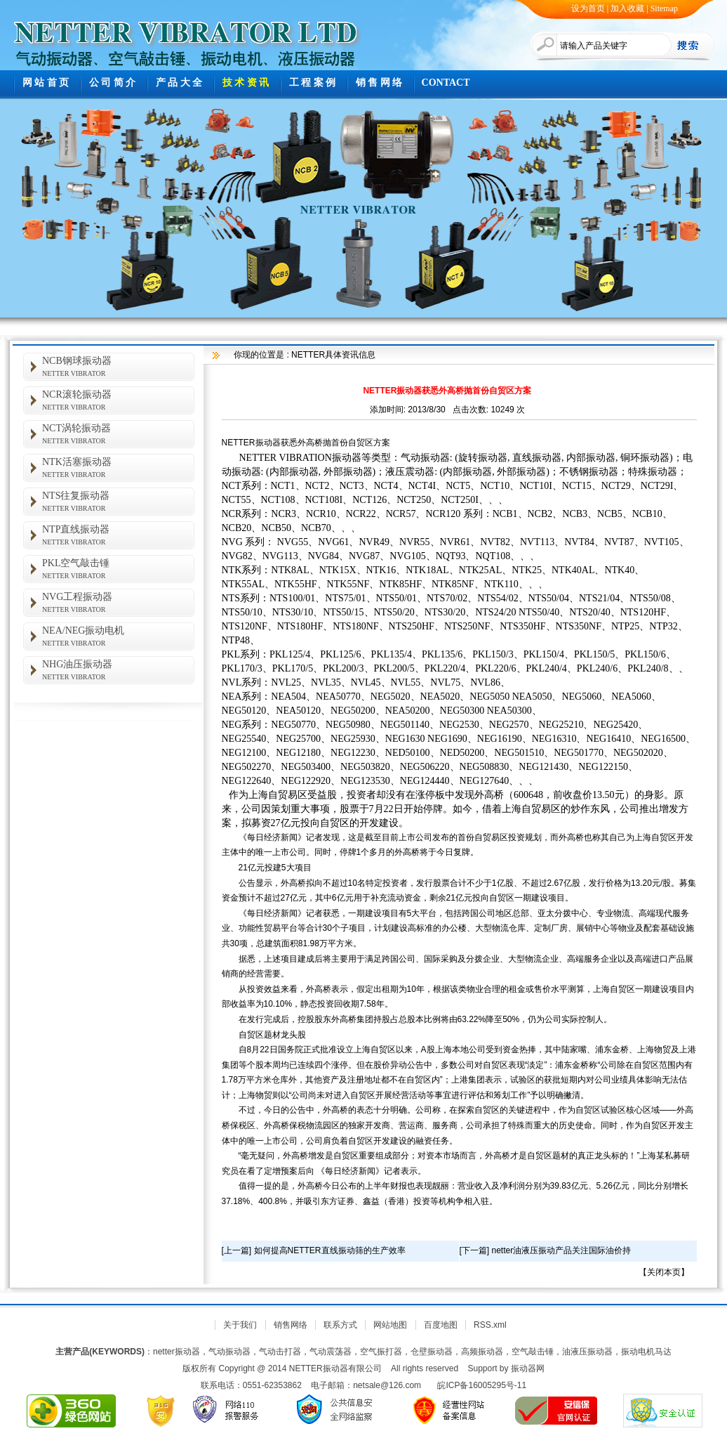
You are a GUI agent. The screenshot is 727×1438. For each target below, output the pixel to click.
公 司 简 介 (112, 82)
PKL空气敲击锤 (118, 569)
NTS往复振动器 (118, 501)
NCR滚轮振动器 (118, 400)
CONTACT (446, 82)
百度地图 (441, 1325)
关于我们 (240, 1325)
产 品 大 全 (179, 82)
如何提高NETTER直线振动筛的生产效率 (330, 1250)
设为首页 (588, 8)
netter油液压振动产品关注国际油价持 (562, 1250)
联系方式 (340, 1325)
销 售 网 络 (379, 82)
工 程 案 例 (312, 82)
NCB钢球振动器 (118, 366)
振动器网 (528, 1368)
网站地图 (390, 1325)
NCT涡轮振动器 (118, 434)
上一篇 (236, 1250)
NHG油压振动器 (118, 670)
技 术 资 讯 (245, 82)
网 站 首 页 (45, 82)
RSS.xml (490, 1325)
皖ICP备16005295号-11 (481, 1385)
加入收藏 (627, 8)
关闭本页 (664, 1272)
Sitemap (664, 8)
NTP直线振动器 (118, 535)
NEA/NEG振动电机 (118, 636)
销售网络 (290, 1325)
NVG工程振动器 (118, 602)
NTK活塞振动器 (118, 467)
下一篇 (474, 1250)
